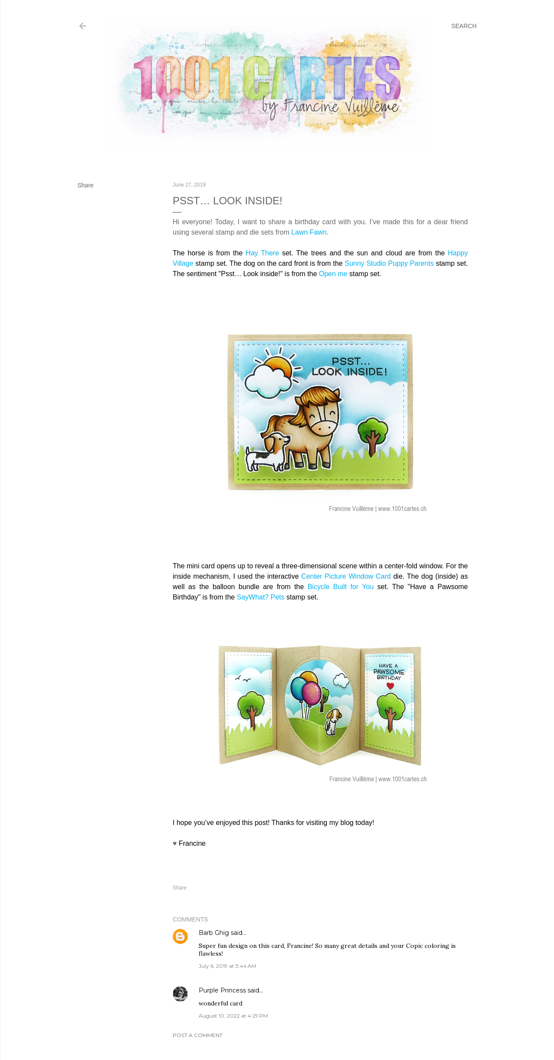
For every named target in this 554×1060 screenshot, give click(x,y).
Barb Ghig (214, 933)
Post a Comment (197, 1035)
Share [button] (85, 185)
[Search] (464, 26)
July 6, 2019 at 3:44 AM (227, 966)
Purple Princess (222, 990)
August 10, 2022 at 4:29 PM (233, 1015)
